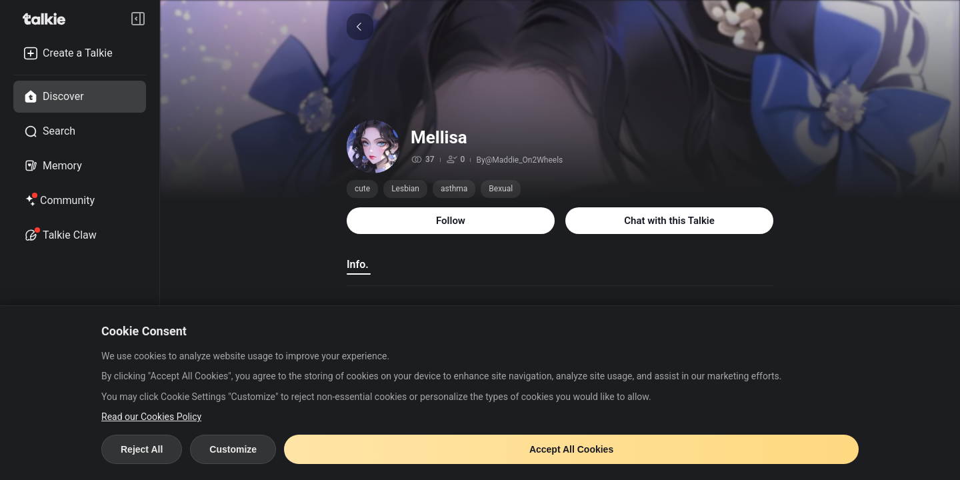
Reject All (142, 449)
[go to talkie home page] (48, 19)
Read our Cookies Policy (151, 416)
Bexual (501, 188)
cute (362, 188)
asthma (454, 188)
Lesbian (405, 188)
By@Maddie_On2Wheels (519, 160)
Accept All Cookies (571, 449)
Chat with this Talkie (669, 221)
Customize (233, 449)
